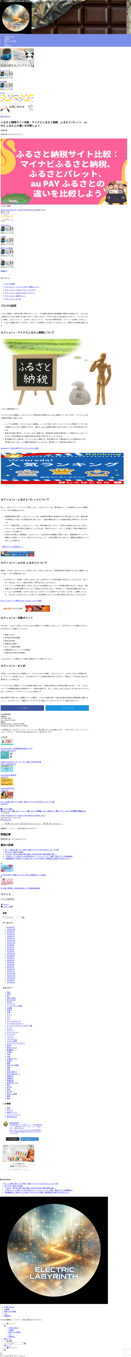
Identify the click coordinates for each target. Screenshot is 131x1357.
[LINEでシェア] (25, 210)
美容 (8, 1089)
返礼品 (82, 811)
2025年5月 (10, 927)
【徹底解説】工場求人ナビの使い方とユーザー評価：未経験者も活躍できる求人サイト (38, 858)
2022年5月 (10, 962)
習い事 (9, 1092)
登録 (8, 1108)
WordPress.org (12, 1117)
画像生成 (10, 1081)
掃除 (8, 1063)
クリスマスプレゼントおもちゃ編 (19, 1025)
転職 (8, 1096)
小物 (8, 1054)
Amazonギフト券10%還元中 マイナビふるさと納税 (20, 448)
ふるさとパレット (20, 811)
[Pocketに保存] (20, 210)
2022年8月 (10, 956)
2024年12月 (11, 929)
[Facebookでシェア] (9, 210)
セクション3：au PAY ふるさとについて (20, 293)
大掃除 (9, 1052)
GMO (9, 994)
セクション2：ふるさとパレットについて (20, 290)
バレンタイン (12, 1039)
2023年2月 (10, 951)
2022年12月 (11, 954)
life (8, 996)
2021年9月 (10, 980)
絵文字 (9, 1087)
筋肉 (8, 1085)
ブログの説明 (10, 284)
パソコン (10, 1037)
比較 (76, 811)
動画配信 (10, 1050)
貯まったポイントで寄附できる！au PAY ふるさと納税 (21, 601)
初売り (9, 1045)
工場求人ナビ (12, 1059)
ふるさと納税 (6, 809)
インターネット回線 (14, 1006)
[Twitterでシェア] (3, 210)
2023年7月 (10, 947)
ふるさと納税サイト (47, 811)
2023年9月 (10, 945)
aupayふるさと (7, 811)
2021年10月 (11, 978)
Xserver (9, 1002)
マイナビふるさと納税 (65, 811)
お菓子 (9, 1010)
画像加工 (10, 1076)
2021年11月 (11, 976)
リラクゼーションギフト (16, 1043)
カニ (8, 1017)
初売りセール (12, 1048)
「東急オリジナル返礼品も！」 (12, 547)
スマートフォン (13, 1032)
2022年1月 (10, 971)
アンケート (11, 1003)
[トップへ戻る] (1, 1354)
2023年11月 (11, 943)
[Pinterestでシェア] (31, 210)
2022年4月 (10, 965)
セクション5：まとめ (13, 299)
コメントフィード (13, 1115)
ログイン (10, 1110)
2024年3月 (10, 934)
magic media (11, 998)
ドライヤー (11, 1034)
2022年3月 (10, 967)
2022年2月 (10, 969)
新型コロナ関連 (13, 1065)
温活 (8, 1070)
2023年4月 (10, 949)
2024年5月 (10, 932)
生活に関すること (13, 1074)
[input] (12, 917)
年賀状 (9, 1061)
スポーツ (10, 1030)
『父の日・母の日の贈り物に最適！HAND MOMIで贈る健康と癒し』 (31, 854)
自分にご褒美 (12, 1094)
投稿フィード (12, 1112)
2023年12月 (11, 940)
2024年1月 (10, 938)
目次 (2, 278)
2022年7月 (10, 958)
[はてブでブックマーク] (15, 210)
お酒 (8, 1012)
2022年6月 (10, 960)
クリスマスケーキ (13, 1021)
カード (9, 1014)
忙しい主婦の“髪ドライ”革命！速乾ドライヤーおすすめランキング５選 (32, 850)
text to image (11, 1000)
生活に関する (12, 1072)
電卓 (8, 1098)
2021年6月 (10, 982)
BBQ (8, 992)
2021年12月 (11, 973)
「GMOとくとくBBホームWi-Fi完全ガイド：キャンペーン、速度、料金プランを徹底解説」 (39, 856)
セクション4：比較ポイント (15, 296)
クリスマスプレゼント (15, 1023)
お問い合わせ (9, 1307)
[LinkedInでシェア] (37, 210)
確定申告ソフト (13, 1083)
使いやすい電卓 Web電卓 (14, 852)
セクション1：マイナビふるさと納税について (22, 287)
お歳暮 (9, 1008)
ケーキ (9, 1028)
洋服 (8, 1067)
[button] (43, 210)
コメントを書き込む (7, 899)
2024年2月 (10, 936)
